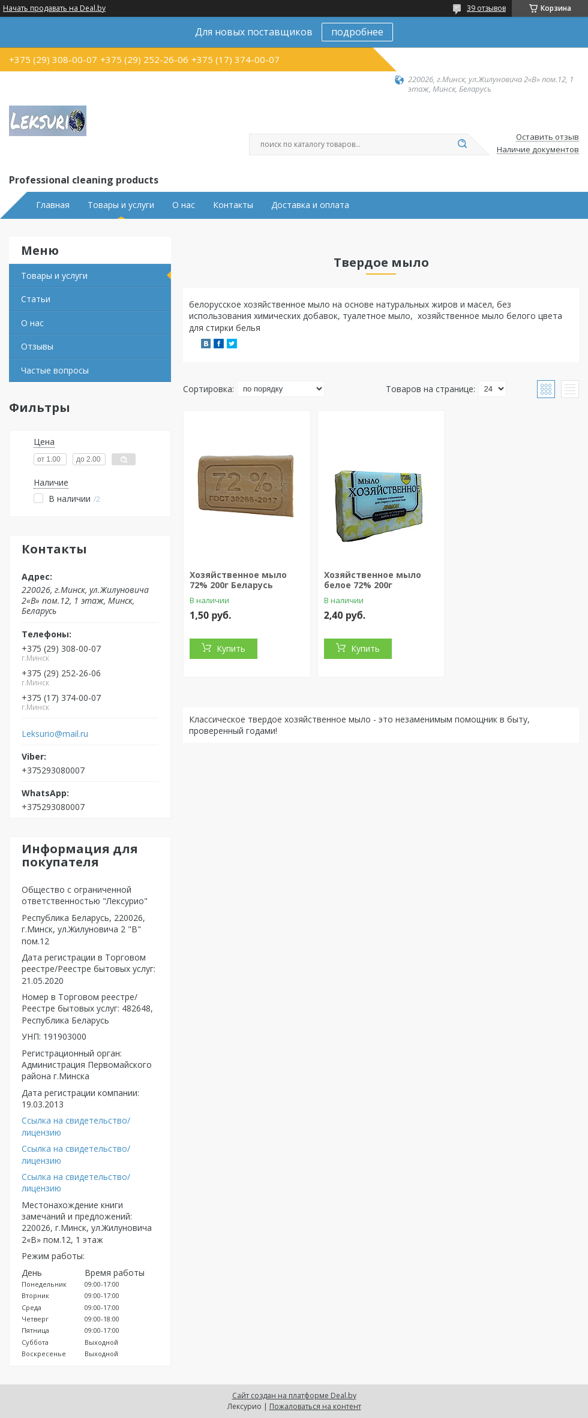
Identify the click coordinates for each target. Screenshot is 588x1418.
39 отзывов (486, 8)
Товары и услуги (121, 205)
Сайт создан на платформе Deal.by (294, 1395)
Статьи (35, 299)
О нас (183, 205)
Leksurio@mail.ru (55, 733)
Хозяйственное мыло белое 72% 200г (372, 580)
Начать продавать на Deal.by (54, 8)
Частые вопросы (55, 370)
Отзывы (37, 346)
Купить (231, 648)
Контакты (233, 205)
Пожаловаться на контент (315, 1406)
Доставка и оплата (310, 205)
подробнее (357, 31)
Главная (53, 205)
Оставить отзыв (547, 137)
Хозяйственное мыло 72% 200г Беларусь (238, 580)
